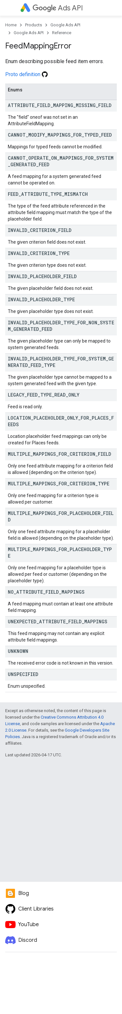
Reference (61, 32)
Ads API (58, 8)
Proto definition (26, 74)
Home (11, 24)
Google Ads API (65, 24)
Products (33, 24)
